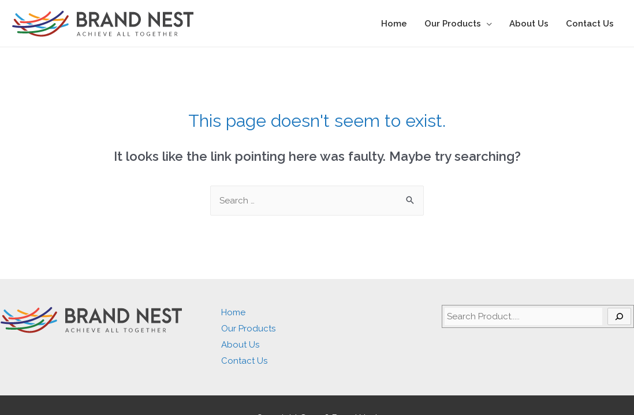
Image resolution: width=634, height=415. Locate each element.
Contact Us (590, 23)
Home (394, 23)
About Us (529, 23)
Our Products (452, 23)
